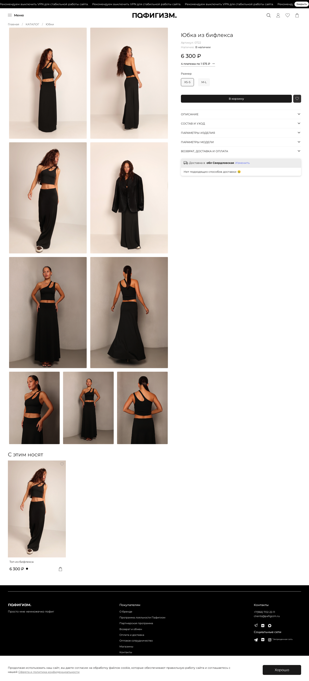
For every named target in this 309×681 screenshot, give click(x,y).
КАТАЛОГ (32, 24)
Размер (186, 73)
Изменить (242, 163)
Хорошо (282, 670)
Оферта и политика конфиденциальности (49, 672)
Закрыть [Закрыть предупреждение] (301, 4)
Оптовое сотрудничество (136, 640)
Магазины (126, 646)
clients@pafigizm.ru (267, 616)
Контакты (125, 652)
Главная (13, 24)
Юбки (50, 24)
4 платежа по (198, 63)
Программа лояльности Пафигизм (142, 617)
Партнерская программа (136, 623)
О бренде (125, 611)
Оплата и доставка (131, 634)
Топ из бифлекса (21, 561)
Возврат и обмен (130, 629)
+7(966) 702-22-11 (264, 612)
